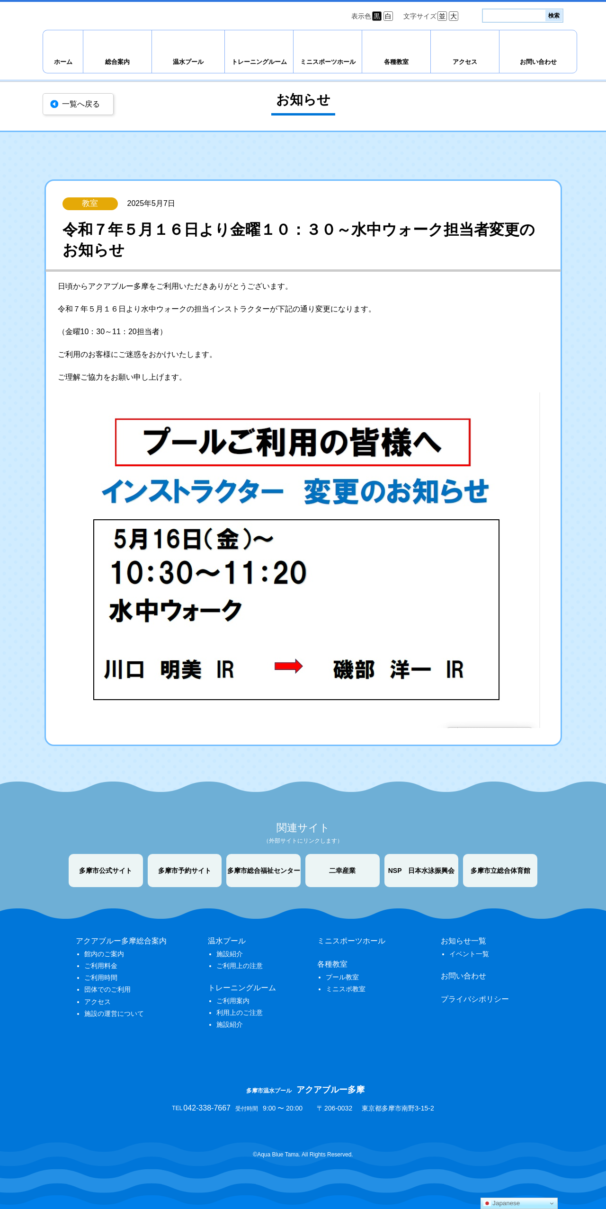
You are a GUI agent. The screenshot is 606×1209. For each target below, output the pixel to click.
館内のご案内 (104, 954)
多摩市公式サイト (105, 870)
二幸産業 (342, 870)
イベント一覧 (469, 954)
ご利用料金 (100, 965)
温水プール (188, 61)
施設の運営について (114, 1013)
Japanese (501, 1203)
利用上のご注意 (239, 1012)
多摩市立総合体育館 (500, 870)
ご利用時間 (100, 977)
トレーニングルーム (259, 61)
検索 (554, 15)
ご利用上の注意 (239, 965)
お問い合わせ (538, 61)
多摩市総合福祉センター (263, 870)
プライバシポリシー (475, 999)
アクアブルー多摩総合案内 (121, 941)
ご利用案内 (233, 1001)
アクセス (465, 61)
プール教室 (342, 977)
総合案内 (117, 61)
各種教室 (396, 61)
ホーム (63, 61)
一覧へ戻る (81, 104)
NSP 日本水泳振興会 (421, 870)
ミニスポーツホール (328, 61)
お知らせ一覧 (463, 941)
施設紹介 (229, 954)
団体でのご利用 (107, 989)
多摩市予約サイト (184, 870)
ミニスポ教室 (345, 989)
